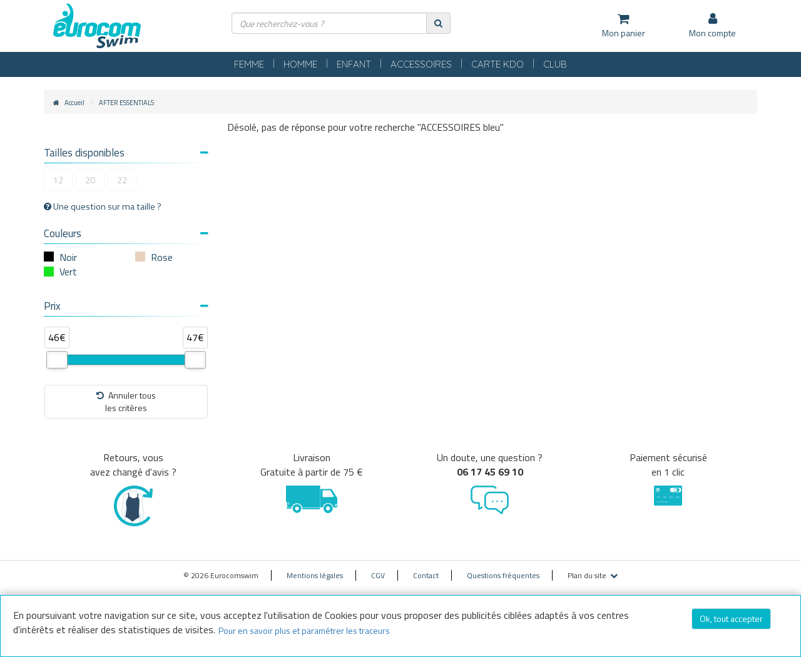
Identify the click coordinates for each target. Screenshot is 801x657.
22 (122, 179)
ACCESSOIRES (421, 64)
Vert (68, 271)
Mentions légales (315, 575)
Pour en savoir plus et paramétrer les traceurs (304, 630)
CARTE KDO (497, 64)
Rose (162, 257)
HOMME (300, 64)
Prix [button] (126, 305)
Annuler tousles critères (126, 401)
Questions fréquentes (503, 575)
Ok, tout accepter (731, 618)
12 (58, 179)
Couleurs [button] (126, 233)
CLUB (555, 64)
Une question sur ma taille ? (102, 206)
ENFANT (354, 64)
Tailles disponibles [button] (126, 152)
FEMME (249, 64)
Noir (68, 257)
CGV (378, 575)
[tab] (126, 154)
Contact (426, 575)
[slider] (57, 360)
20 (90, 179)
